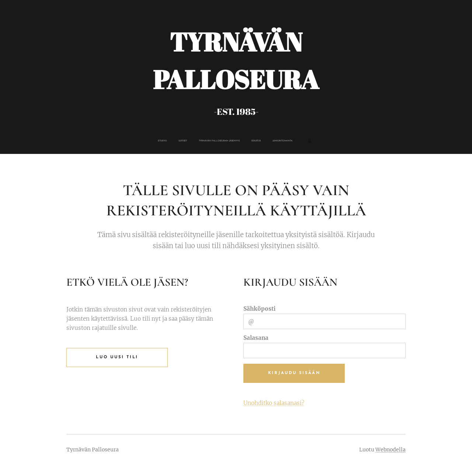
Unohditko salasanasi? (273, 402)
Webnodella (390, 449)
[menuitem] (198, 141)
